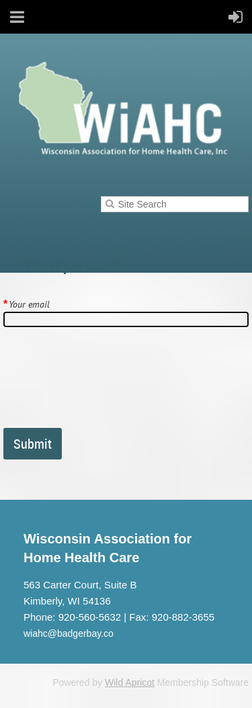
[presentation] (105, 383)
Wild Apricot (130, 682)
